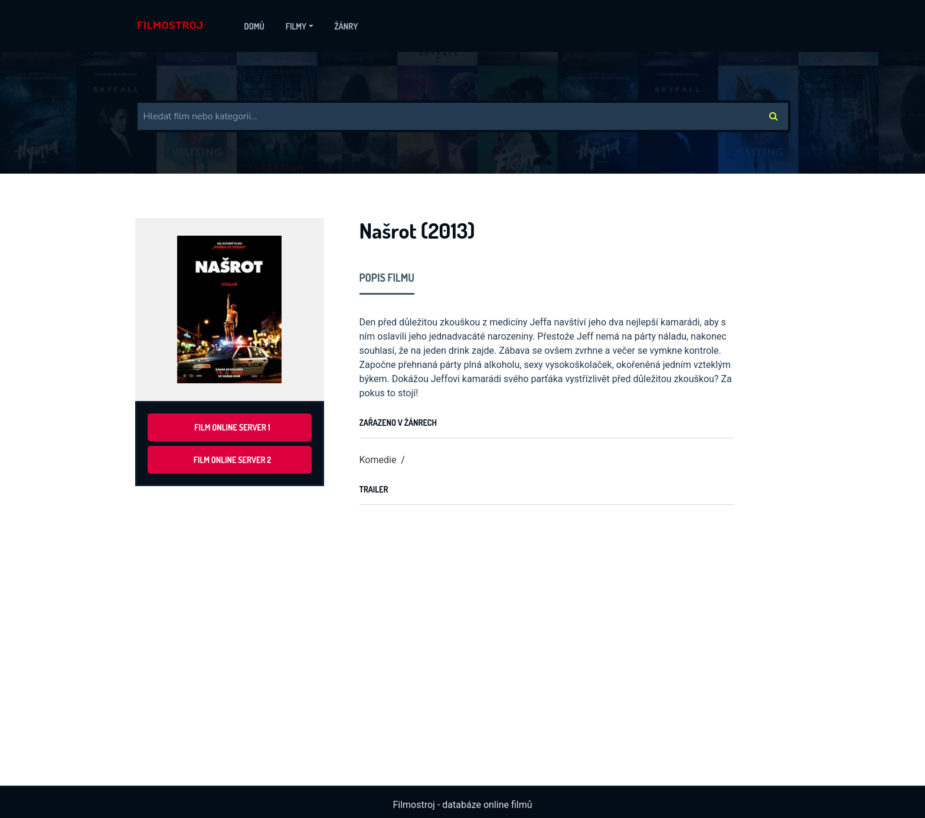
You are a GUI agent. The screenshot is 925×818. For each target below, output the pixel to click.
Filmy (296, 26)
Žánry (346, 26)
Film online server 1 (232, 427)
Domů (254, 26)
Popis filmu (387, 277)
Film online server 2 (232, 460)
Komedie (378, 459)
